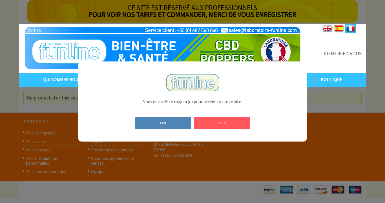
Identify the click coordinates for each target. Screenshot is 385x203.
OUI (163, 122)
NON (222, 122)
